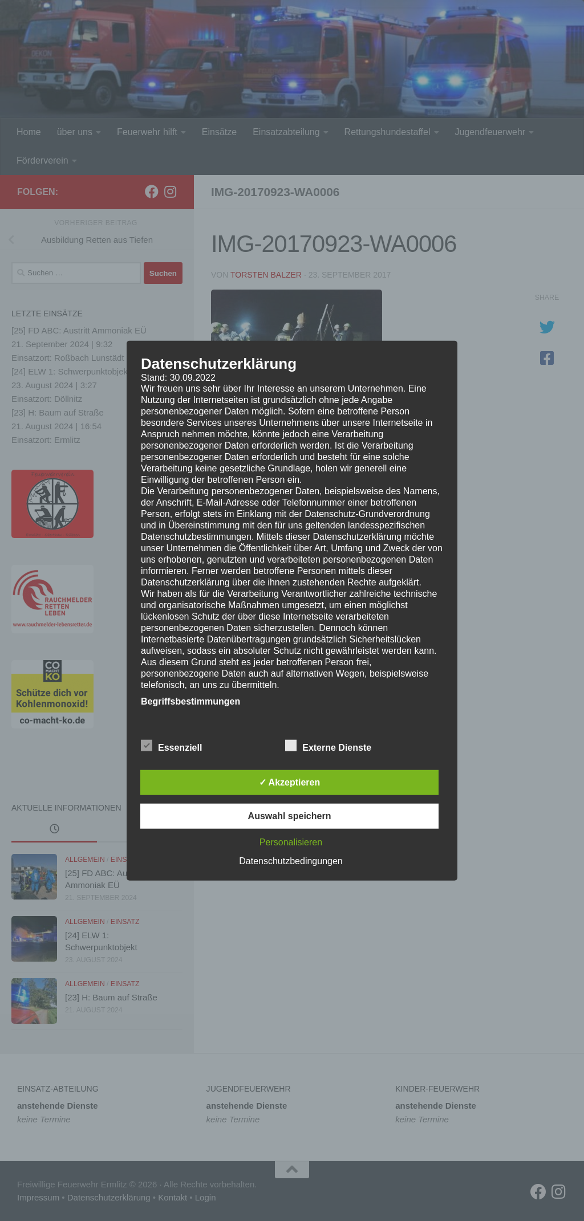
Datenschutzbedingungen (290, 860)
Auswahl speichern (289, 815)
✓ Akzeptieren (290, 782)
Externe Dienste (328, 745)
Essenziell (171, 745)
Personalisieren (290, 841)
